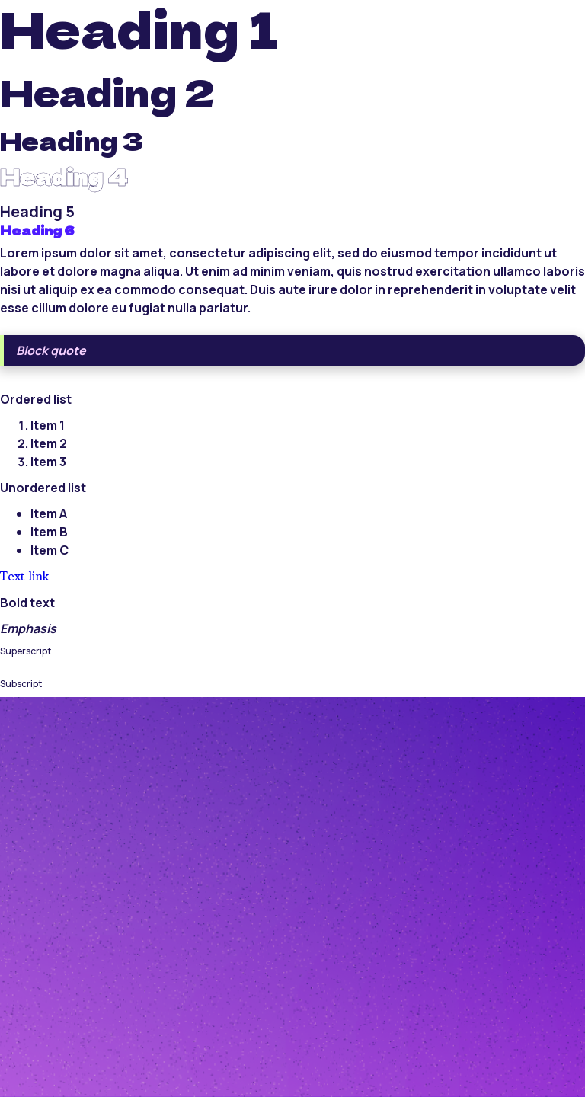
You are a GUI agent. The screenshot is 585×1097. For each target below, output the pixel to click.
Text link (24, 576)
